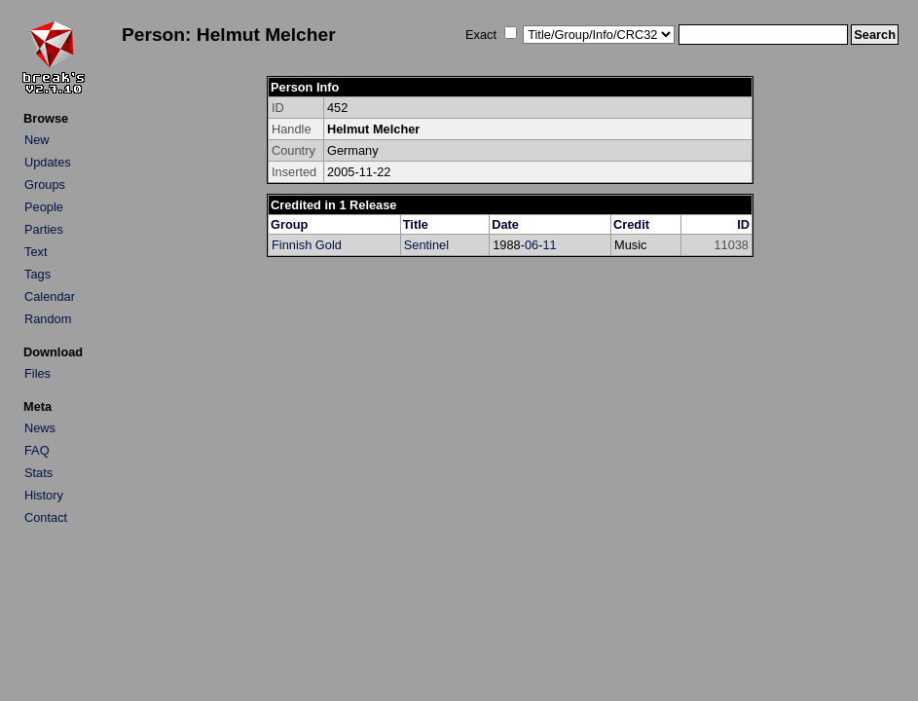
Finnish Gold (307, 245)
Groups (44, 184)
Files (37, 373)
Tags (37, 274)
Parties (43, 229)
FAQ (37, 450)
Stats (38, 472)
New (37, 139)
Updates (47, 162)
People (43, 207)
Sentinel (426, 245)
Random (47, 319)
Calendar (49, 296)
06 (531, 245)
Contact (45, 517)
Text (35, 251)
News (39, 428)
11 (549, 245)
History (43, 495)
